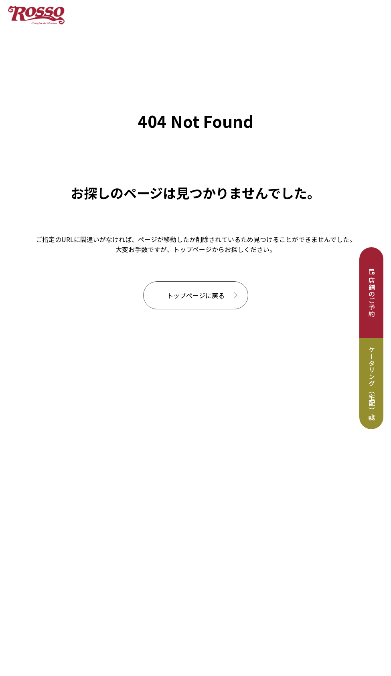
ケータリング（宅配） (372, 380)
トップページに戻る (196, 295)
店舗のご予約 (372, 297)
